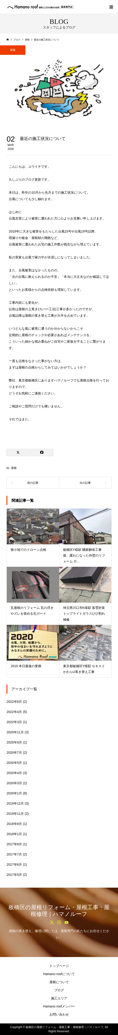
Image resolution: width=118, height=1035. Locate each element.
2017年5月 (14, 875)
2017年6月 (14, 864)
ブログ (59, 990)
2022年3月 (14, 722)
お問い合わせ (59, 1014)
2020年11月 (15, 732)
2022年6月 (14, 701)
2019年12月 (15, 803)
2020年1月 (14, 793)
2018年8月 (14, 824)
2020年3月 (14, 783)
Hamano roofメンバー (59, 1006)
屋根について (59, 982)
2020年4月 (14, 773)
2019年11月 (15, 813)
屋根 (12, 50)
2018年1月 (14, 834)
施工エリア (59, 998)
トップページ (59, 966)
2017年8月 (14, 844)
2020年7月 (14, 752)
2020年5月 (14, 763)
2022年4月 (14, 712)
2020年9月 (14, 742)
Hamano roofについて (59, 974)
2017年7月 (14, 854)
